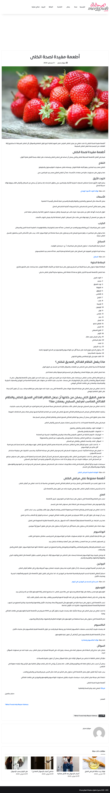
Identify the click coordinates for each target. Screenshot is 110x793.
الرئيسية (82, 7)
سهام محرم (62, 63)
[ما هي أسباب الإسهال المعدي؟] (42, 761)
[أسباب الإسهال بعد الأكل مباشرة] (68, 763)
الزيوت (43, 7)
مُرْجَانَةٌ (102, 688)
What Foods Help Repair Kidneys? (85, 716)
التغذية (59, 7)
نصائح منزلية (36, 7)
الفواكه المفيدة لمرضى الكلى (88, 472)
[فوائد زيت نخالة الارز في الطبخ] (93, 761)
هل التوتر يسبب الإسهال (19, 770)
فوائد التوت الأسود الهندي (89, 191)
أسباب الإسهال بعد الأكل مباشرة (68, 772)
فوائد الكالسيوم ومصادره (89, 640)
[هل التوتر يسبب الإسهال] (16, 761)
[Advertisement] (55, 32)
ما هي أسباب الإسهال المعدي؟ (42, 770)
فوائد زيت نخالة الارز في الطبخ (95, 770)
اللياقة (51, 7)
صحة (75, 7)
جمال (68, 7)
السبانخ (96, 256)
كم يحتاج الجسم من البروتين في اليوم (85, 581)
